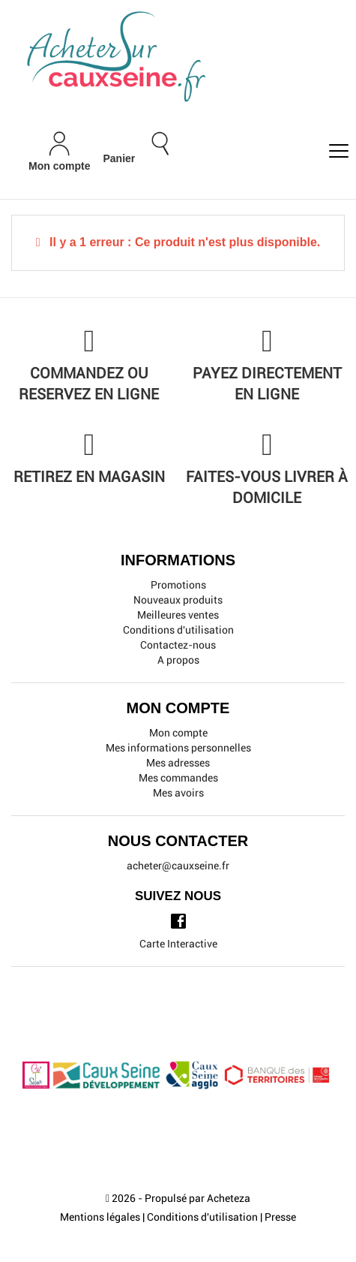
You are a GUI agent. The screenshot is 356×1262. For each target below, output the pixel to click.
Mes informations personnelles (178, 748)
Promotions (178, 585)
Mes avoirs (178, 793)
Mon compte (178, 733)
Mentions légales (100, 1217)
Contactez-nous (178, 645)
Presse (280, 1217)
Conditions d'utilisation (178, 630)
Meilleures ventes (178, 615)
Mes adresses (178, 763)
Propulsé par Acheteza (197, 1198)
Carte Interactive (178, 944)
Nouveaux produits (178, 600)
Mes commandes (178, 778)
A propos (178, 660)
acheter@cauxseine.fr (178, 866)
